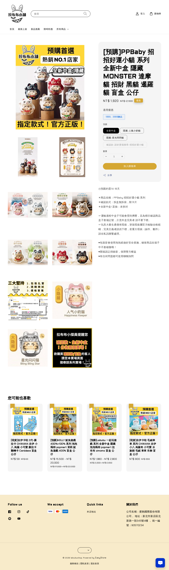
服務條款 (74, 563)
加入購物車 (130, 166)
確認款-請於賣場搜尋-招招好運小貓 (125, 144)
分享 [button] (107, 175)
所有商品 (61, 29)
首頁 (12, 29)
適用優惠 (108, 110)
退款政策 (95, 563)
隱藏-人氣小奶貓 (132, 130)
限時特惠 (48, 29)
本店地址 (91, 511)
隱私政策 (84, 563)
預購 (105, 124)
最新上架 (22, 29)
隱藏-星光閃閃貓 (115, 137)
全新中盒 (111, 130)
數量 (105, 151)
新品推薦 (35, 29)
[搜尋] (85, 14)
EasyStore (100, 557)
